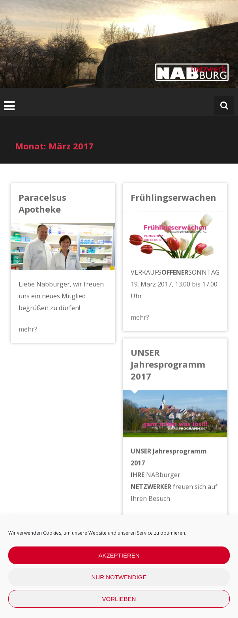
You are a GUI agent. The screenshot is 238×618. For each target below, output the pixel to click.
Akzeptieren (118, 555)
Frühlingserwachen (173, 197)
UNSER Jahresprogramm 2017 (167, 364)
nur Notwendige (119, 577)
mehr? (28, 329)
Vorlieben (119, 598)
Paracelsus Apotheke (42, 203)
